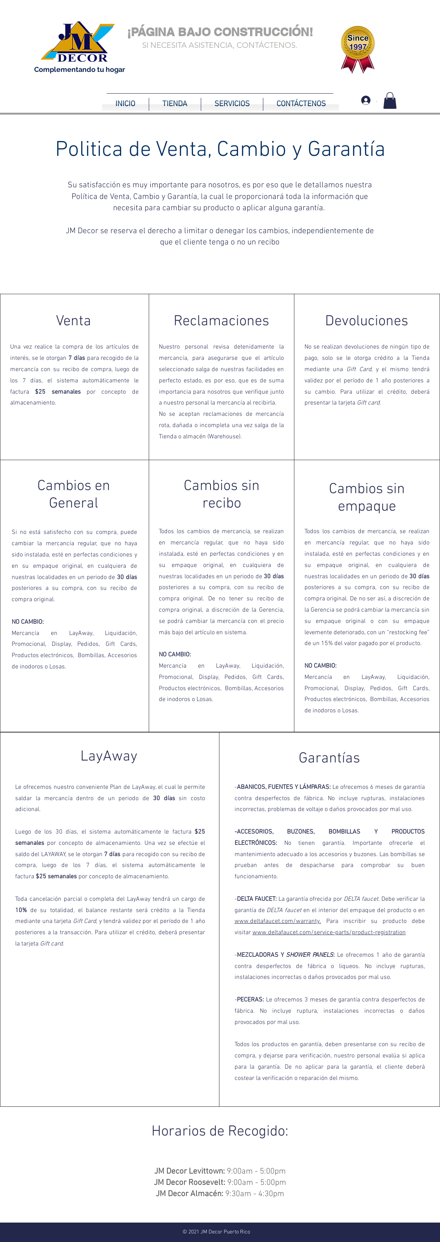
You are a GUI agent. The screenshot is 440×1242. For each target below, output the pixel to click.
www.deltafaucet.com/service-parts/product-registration (329, 933)
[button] (390, 100)
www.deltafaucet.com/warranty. (278, 921)
